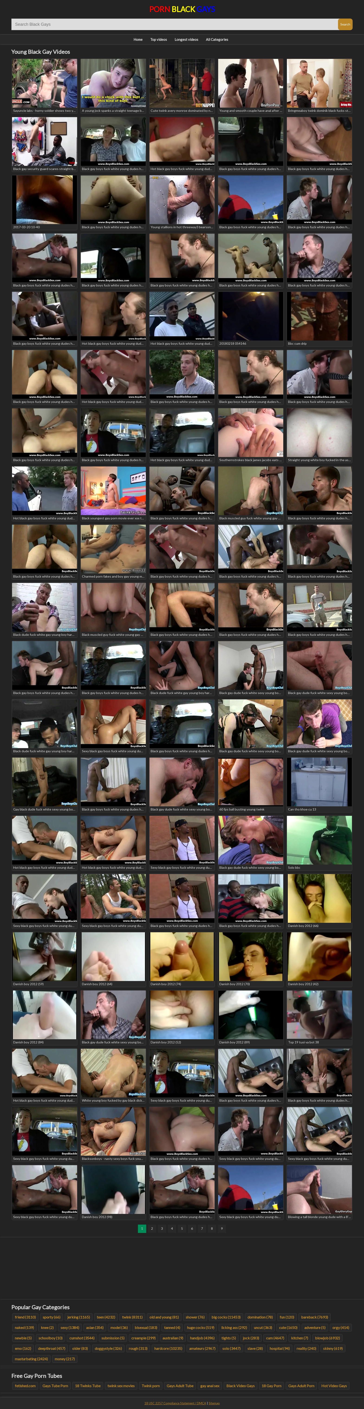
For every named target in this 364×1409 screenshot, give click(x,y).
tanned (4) (172, 1327)
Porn (182, 9)
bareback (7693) (314, 1317)
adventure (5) (314, 1327)
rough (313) (138, 1348)
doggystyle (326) (108, 1348)
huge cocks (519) (200, 1327)
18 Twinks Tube (88, 1385)
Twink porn (151, 1385)
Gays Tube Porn (55, 1385)
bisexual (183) (146, 1327)
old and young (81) (164, 1317)
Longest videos (186, 39)
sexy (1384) (70, 1327)
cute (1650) (288, 1327)
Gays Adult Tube (180, 1385)
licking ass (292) (234, 1327)
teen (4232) (106, 1317)
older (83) (80, 1348)
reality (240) (306, 1348)
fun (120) (287, 1317)
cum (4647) (275, 1338)
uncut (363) (263, 1327)
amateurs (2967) (202, 1348)
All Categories (217, 39)
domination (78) (260, 1317)
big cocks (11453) (225, 1317)
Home (138, 39)
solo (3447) (231, 1348)
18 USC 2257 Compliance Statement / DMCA (175, 1403)
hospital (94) (280, 1348)
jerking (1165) (78, 1317)
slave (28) (255, 1348)
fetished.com (25, 1385)
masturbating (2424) (31, 1359)
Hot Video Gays (334, 1385)
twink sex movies (121, 1385)
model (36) (119, 1327)
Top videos (158, 39)
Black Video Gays (240, 1385)
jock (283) (251, 1338)
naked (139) (24, 1327)
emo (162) (23, 1348)
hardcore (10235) (168, 1348)
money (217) (65, 1359)
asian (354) (95, 1327)
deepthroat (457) (51, 1348)
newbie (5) (23, 1338)
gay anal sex (209, 1385)
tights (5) (228, 1338)
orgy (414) (340, 1327)
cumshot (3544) (81, 1338)
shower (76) (195, 1317)
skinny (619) (333, 1348)
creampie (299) (143, 1338)
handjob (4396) (202, 1338)
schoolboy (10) (50, 1338)
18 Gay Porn (271, 1385)
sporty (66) (51, 1317)
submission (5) (112, 1338)
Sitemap (214, 1403)
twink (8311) (132, 1317)
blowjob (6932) (327, 1338)
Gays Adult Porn (301, 1385)
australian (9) (172, 1338)
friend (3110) (25, 1317)
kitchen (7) (299, 1338)
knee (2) (47, 1327)
